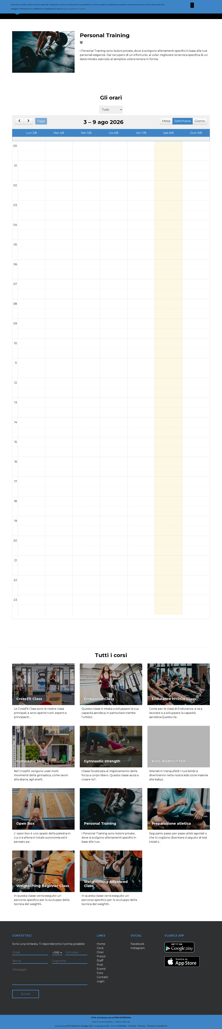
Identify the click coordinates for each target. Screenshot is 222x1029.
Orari (100, 952)
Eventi (101, 968)
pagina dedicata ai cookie (74, 9)
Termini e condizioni (157, 1026)
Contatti (102, 977)
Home (101, 944)
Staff (100, 960)
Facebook (137, 944)
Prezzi (101, 956)
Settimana (182, 121)
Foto (100, 973)
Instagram (138, 948)
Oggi (41, 121)
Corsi (100, 948)
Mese (166, 121)
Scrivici (25, 994)
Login (100, 981)
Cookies (132, 1026)
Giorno (200, 121)
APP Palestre (72, 1026)
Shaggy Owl (86, 1026)
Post (100, 964)
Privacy (141, 1026)
